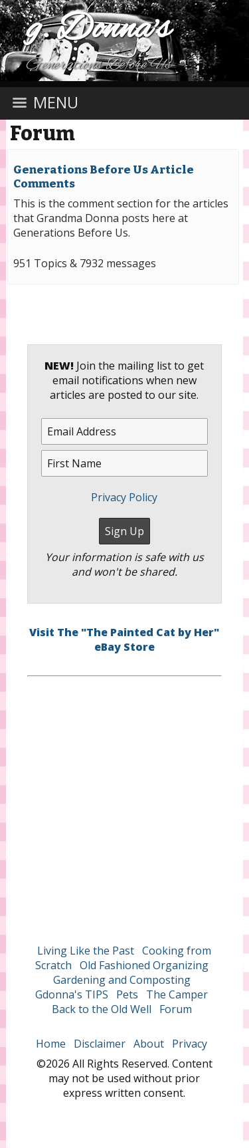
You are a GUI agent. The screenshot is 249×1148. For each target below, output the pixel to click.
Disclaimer (99, 1043)
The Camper (177, 994)
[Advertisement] (124, 801)
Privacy (189, 1043)
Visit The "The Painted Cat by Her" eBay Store (124, 639)
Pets (127, 994)
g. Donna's (99, 29)
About (148, 1043)
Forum (42, 134)
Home (51, 1043)
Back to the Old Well (101, 1009)
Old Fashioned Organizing (144, 965)
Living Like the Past (85, 950)
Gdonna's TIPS (71, 994)
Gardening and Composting (122, 980)
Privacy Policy (124, 497)
